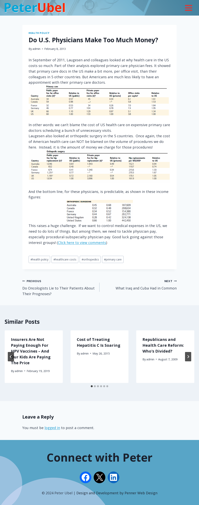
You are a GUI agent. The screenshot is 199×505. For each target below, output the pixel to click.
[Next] (188, 356)
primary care (113, 259)
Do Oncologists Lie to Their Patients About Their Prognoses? (59, 287)
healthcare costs (64, 259)
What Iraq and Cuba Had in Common (140, 284)
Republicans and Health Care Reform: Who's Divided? (163, 345)
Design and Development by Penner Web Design (116, 493)
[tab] (92, 386)
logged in (52, 427)
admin (36, 49)
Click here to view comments (82, 242)
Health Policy (39, 33)
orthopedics (90, 259)
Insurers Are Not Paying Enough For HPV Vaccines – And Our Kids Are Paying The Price (31, 351)
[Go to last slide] (11, 356)
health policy (39, 259)
